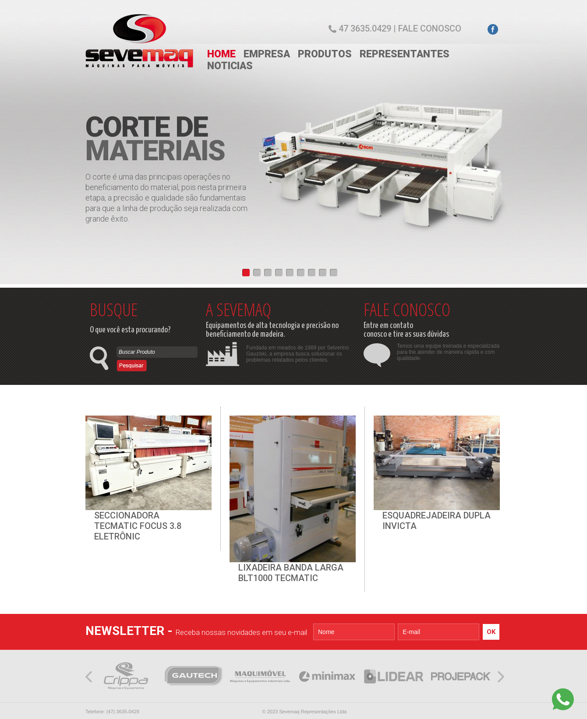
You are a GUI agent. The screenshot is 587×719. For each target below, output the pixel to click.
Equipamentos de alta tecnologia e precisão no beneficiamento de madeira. (272, 329)
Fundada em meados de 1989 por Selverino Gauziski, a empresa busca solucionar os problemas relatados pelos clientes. (297, 354)
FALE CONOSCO (407, 309)
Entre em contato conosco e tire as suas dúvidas (406, 329)
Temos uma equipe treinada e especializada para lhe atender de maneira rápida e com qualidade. (448, 352)
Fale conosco (429, 28)
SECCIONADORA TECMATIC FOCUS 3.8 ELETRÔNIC (137, 526)
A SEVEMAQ (238, 309)
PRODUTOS (325, 54)
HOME (221, 54)
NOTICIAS (230, 66)
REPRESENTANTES (404, 54)
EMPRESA (267, 54)
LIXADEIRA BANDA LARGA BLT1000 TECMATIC (290, 572)
